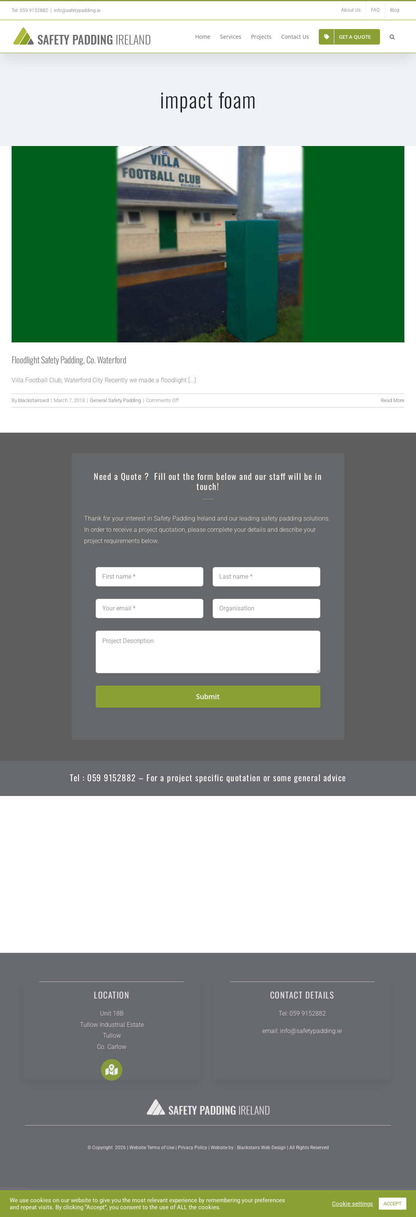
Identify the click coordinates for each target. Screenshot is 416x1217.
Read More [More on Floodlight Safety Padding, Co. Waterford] (392, 400)
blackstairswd (33, 400)
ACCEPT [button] (392, 1204)
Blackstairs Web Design (261, 1154)
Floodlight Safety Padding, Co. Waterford (69, 359)
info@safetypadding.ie (77, 10)
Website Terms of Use (151, 1154)
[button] (392, 36)
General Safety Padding (115, 400)
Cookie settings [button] (352, 1203)
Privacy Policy (192, 1154)
